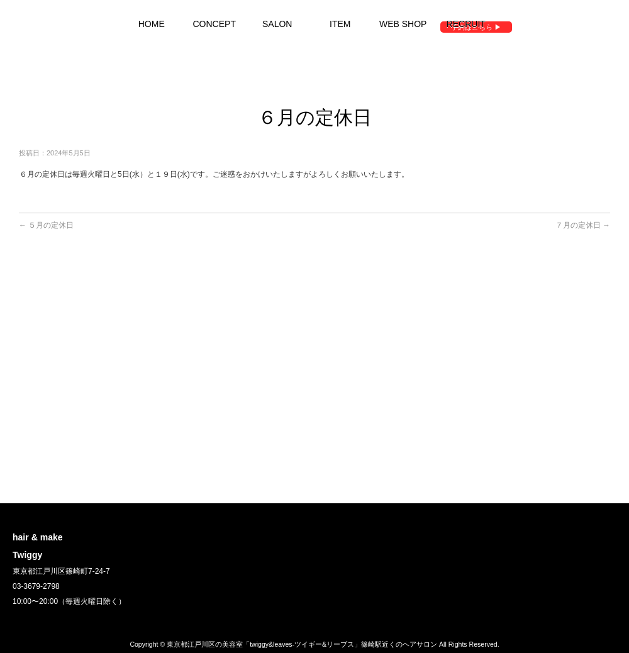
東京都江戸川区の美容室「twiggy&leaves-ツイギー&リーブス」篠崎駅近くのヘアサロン (302, 644)
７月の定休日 (582, 225)
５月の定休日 (46, 225)
